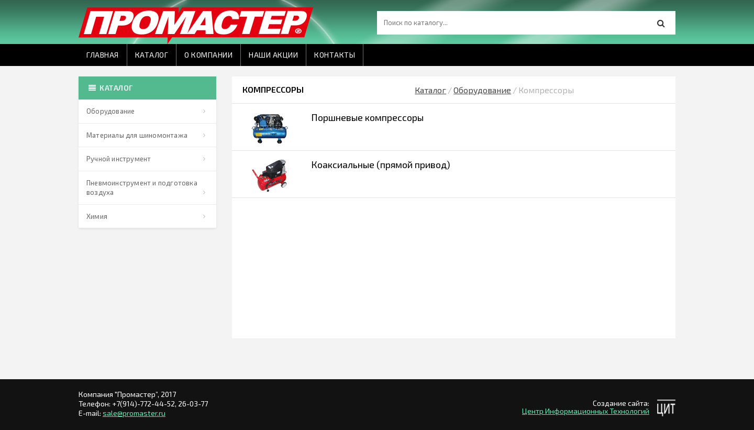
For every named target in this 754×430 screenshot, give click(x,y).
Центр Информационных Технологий (585, 410)
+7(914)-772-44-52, (145, 403)
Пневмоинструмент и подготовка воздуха (141, 188)
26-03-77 (193, 403)
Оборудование (110, 111)
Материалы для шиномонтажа (136, 135)
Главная (102, 54)
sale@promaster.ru (134, 413)
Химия (96, 216)
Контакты (334, 54)
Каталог (152, 54)
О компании (208, 54)
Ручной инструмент (118, 159)
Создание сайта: (621, 403)
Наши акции (273, 54)
